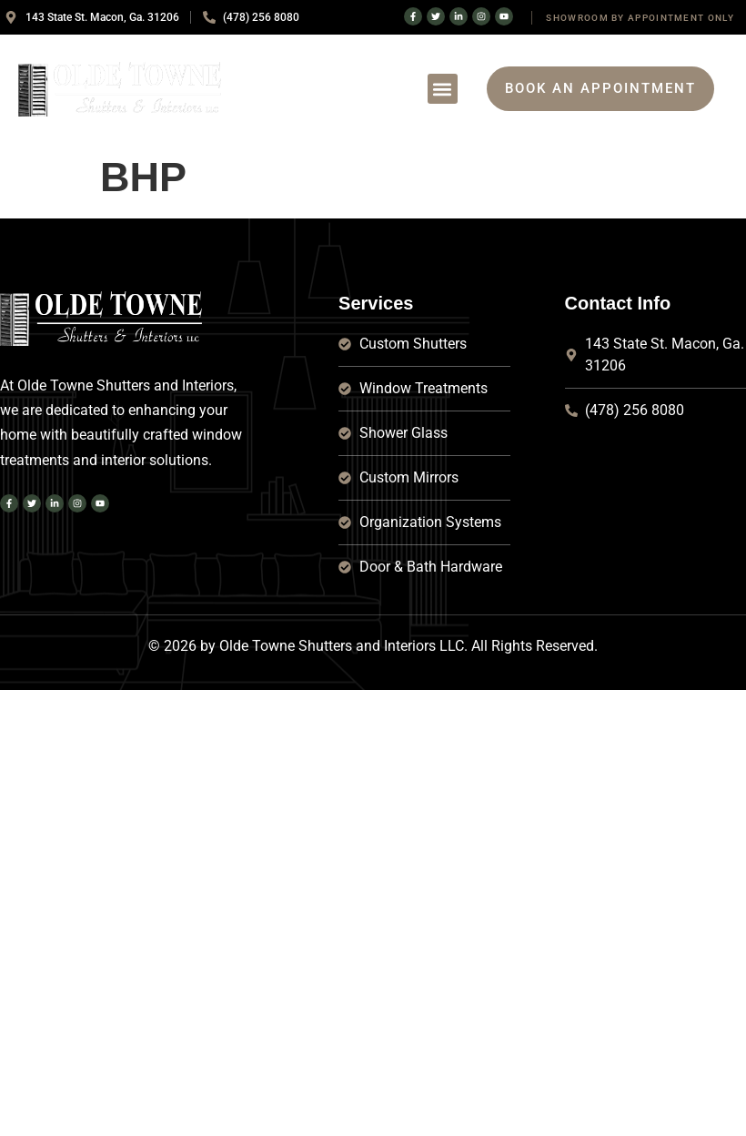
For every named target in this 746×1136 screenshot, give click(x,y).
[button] (443, 89)
